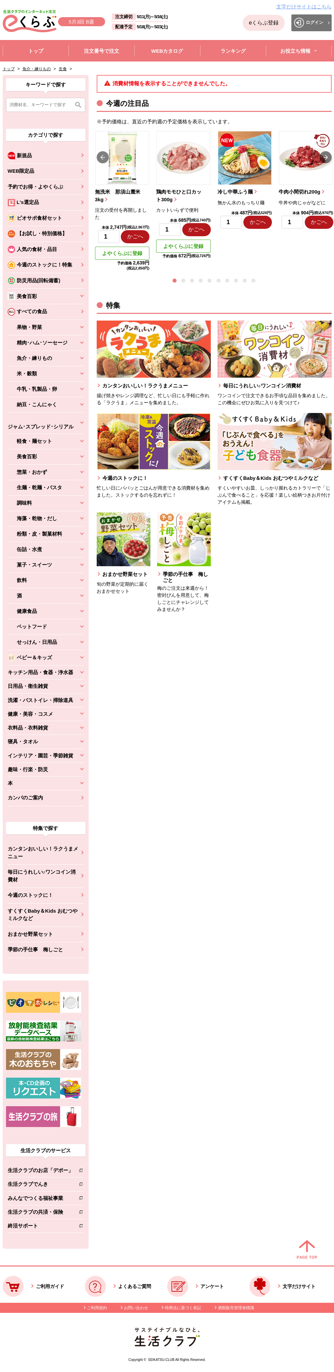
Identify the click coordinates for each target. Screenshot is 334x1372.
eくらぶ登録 (264, 23)
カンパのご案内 (25, 797)
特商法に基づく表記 (183, 1307)
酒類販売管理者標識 (236, 1307)
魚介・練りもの (36, 69)
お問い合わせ (136, 1307)
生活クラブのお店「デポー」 (40, 1171)
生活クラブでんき (40, 1185)
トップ (9, 69)
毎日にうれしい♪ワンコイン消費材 (42, 875)
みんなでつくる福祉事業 (40, 1199)
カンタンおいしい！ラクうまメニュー (43, 852)
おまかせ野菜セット (30, 934)
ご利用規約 (97, 1307)
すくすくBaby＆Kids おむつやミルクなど (43, 914)
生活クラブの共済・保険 (40, 1213)
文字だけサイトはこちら (304, 6)
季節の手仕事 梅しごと (35, 949)
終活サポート (40, 1227)
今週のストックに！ (30, 895)
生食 (63, 69)
